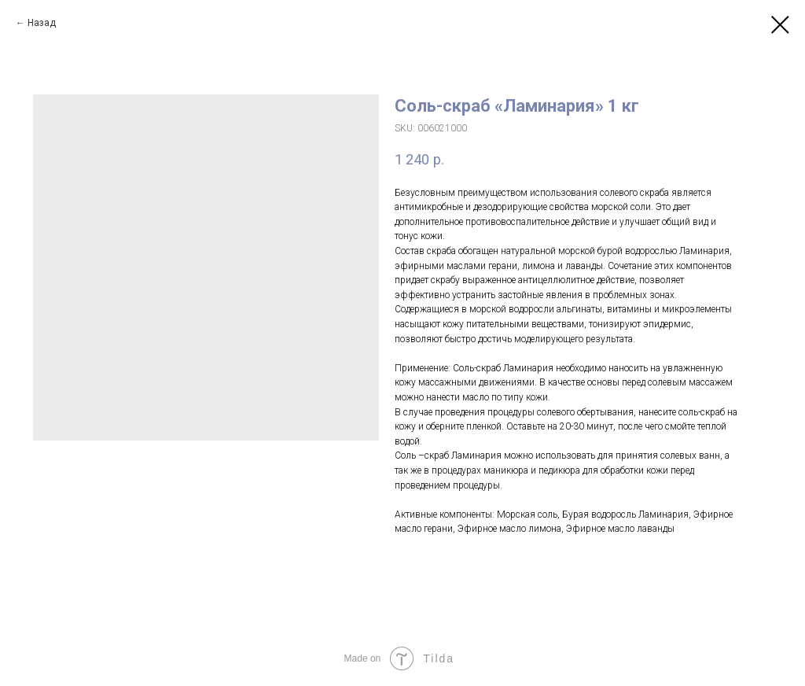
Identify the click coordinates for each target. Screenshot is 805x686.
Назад (42, 22)
